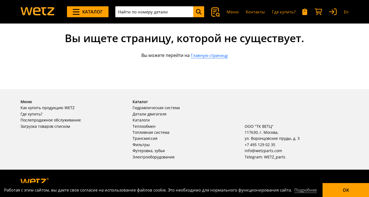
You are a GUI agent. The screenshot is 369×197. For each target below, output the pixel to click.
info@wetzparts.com (263, 150)
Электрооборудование (154, 157)
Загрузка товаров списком (45, 126)
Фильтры (141, 144)
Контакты (255, 12)
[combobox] (154, 11)
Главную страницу (209, 55)
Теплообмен (144, 126)
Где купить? (283, 12)
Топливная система (151, 132)
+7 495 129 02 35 (260, 144)
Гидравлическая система (156, 107)
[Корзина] (318, 11)
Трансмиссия (145, 138)
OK (346, 190)
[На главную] (37, 11)
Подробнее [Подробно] (305, 190)
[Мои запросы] (305, 11)
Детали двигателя (149, 114)
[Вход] (333, 11)
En (346, 12)
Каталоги (141, 120)
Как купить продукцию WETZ (47, 107)
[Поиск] (198, 11)
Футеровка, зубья (149, 150)
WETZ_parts (274, 157)
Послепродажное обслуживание (50, 120)
